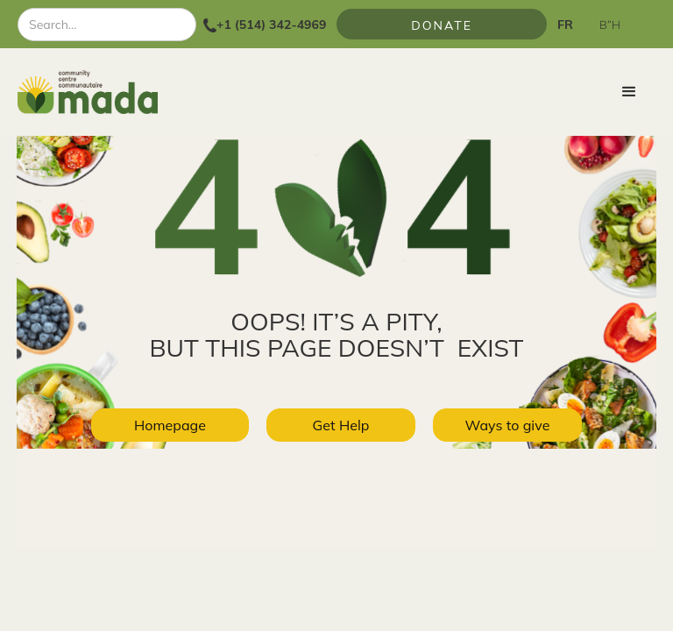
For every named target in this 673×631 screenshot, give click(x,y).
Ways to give (507, 425)
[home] (88, 92)
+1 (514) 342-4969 (271, 24)
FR (565, 24)
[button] (629, 92)
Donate (441, 25)
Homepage (170, 425)
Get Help (341, 425)
